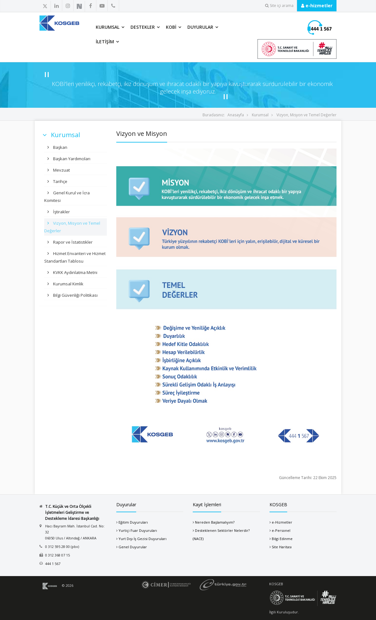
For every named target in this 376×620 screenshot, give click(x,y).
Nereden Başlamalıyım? (214, 522)
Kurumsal (107, 27)
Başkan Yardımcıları (71, 158)
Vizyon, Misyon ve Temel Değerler (306, 115)
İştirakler (61, 212)
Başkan (59, 147)
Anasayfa (235, 115)
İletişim (105, 42)
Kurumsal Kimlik (67, 284)
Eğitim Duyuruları (133, 522)
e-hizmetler (316, 6)
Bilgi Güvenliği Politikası (75, 295)
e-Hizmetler (282, 522)
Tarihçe (59, 181)
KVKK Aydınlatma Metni (74, 272)
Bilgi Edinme (282, 538)
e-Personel (281, 530)
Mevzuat (61, 170)
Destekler (142, 27)
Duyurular (200, 27)
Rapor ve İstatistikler (72, 242)
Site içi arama (279, 5)
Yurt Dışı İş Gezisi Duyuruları (142, 538)
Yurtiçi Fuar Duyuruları (137, 530)
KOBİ (171, 27)
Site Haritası (282, 546)
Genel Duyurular (132, 546)
